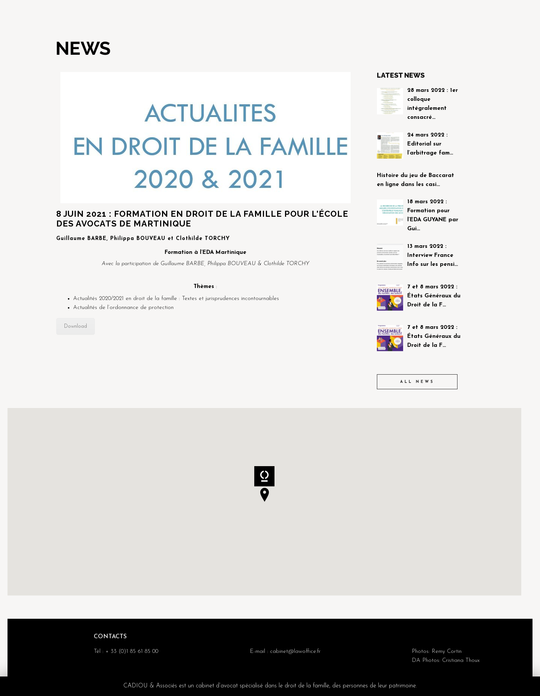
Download (75, 326)
